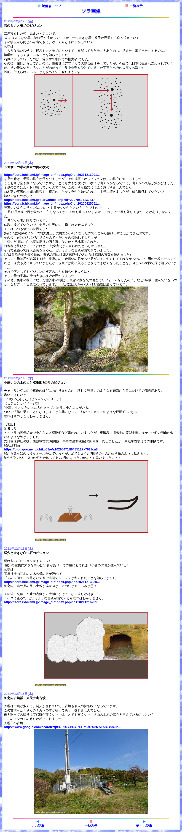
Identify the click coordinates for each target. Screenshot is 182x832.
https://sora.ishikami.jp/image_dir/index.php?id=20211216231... (52, 602)
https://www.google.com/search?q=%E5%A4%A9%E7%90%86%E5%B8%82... (62, 727)
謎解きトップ (49, 6)
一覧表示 (134, 6)
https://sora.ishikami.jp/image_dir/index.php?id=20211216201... (52, 175)
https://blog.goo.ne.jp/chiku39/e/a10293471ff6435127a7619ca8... (52, 449)
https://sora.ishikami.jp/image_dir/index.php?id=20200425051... (52, 203)
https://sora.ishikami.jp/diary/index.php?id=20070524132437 (49, 200)
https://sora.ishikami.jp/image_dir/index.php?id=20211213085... (52, 582)
